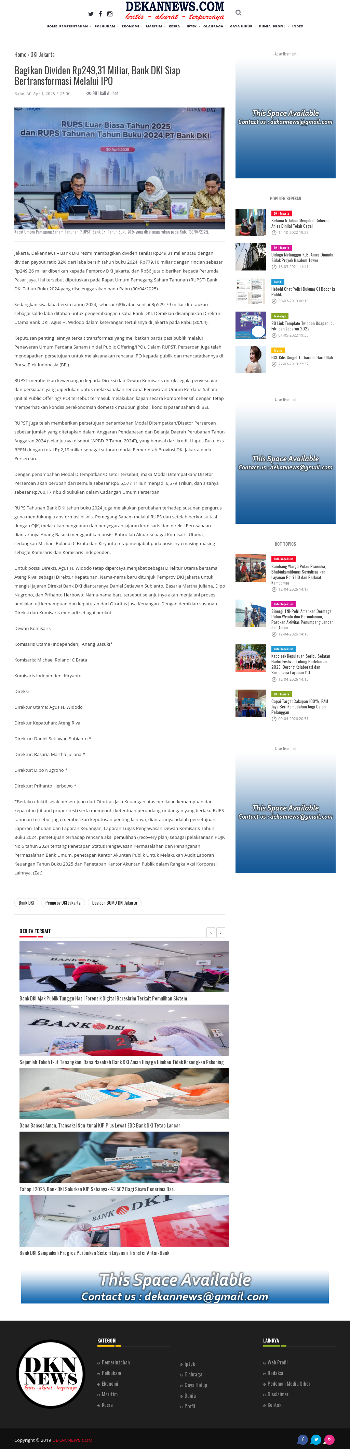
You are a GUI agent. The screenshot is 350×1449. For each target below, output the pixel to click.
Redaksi (275, 1370)
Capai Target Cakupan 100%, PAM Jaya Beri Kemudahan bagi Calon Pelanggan (301, 697)
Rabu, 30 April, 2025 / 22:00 (42, 94)
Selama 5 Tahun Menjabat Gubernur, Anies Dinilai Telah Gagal (299, 223)
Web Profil (277, 1359)
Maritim (156, 26)
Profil (281, 26)
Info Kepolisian (283, 559)
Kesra (177, 26)
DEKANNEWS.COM (71, 1437)
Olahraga (215, 26)
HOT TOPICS (285, 544)
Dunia (265, 26)
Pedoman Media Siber (289, 1381)
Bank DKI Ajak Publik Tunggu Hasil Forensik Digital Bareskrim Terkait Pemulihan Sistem (94, 998)
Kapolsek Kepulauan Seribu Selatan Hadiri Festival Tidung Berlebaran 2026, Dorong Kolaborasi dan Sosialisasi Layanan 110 (302, 658)
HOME (51, 26)
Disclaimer (278, 1391)
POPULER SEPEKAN (285, 198)
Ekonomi (133, 26)
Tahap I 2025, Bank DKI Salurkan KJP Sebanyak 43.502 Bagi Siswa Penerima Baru (90, 1187)
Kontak (275, 1402)
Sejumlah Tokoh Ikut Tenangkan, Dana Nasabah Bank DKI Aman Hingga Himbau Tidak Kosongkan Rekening (109, 1061)
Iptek (194, 26)
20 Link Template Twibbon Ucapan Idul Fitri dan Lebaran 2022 (300, 325)
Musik (277, 350)
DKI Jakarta (280, 213)
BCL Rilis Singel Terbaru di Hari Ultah (300, 357)
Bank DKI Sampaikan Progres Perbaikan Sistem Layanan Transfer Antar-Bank (85, 1250)
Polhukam (107, 26)
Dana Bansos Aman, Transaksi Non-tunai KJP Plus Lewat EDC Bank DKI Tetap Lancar (90, 1124)
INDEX (298, 26)
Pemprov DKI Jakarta (63, 902)
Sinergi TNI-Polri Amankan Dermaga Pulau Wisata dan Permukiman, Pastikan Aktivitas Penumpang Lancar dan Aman (303, 616)
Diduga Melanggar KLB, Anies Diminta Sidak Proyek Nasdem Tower (300, 257)
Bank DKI (26, 902)
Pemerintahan (76, 26)
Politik (278, 282)
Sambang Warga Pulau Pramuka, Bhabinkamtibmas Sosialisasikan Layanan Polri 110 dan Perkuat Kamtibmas (297, 574)
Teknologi (279, 316)
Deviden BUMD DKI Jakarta (114, 902)
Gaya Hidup (243, 26)
